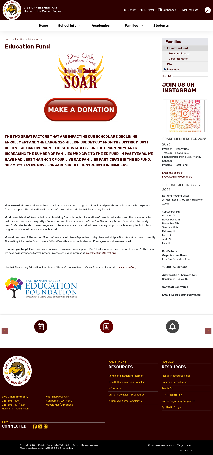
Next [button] (208, 331)
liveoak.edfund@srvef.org (101, 253)
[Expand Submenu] (165, 69)
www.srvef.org (127, 267)
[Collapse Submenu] (164, 47)
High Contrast (185, 445)
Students (163, 25)
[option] (41, 326)
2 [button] (108, 337)
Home (43, 25)
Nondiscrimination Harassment (126, 375)
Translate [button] (193, 10)
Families (134, 25)
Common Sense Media (174, 382)
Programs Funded (179, 53)
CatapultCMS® (47, 448)
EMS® (58, 448)
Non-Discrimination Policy (161, 445)
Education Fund (36, 39)
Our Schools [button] (169, 10)
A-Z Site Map (184, 450)
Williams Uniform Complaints (125, 401)
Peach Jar (167, 388)
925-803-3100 (10, 400)
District (132, 10)
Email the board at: (173, 172)
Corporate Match (178, 58)
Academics (103, 25)
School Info (70, 25)
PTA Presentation (172, 394)
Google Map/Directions (59, 404)
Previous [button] (5, 331)
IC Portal (149, 10)
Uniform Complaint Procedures (126, 394)
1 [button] (104, 337)
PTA (169, 64)
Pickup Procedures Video (176, 375)
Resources (173, 69)
